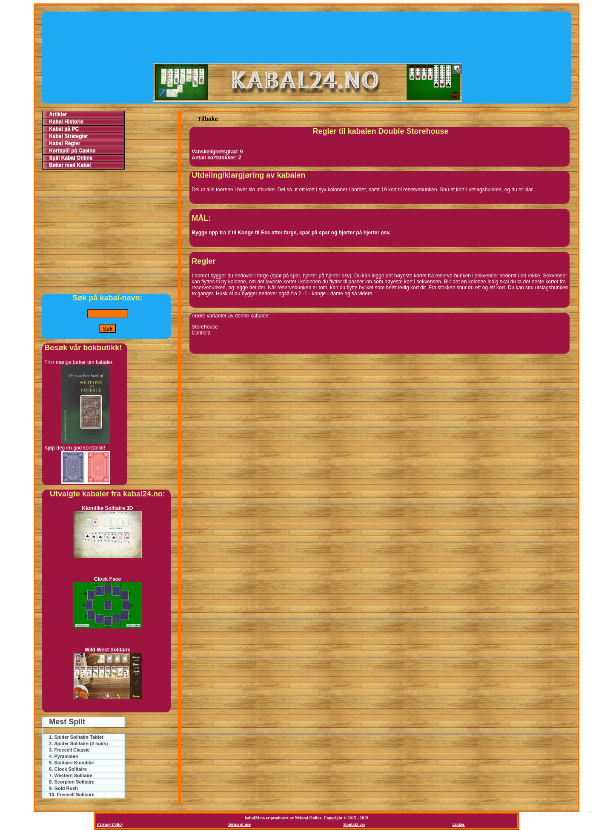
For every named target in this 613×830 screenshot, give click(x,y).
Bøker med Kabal (70, 165)
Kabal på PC (64, 129)
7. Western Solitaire (70, 775)
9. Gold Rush (63, 788)
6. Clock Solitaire (68, 769)
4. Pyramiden (63, 756)
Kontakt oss (354, 824)
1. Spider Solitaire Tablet (76, 737)
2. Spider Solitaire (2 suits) (78, 743)
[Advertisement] (307, 37)
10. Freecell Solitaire (71, 794)
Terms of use (239, 824)
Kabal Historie (66, 122)
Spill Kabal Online (70, 158)
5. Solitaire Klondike (71, 762)
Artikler (58, 115)
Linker (459, 824)
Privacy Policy (110, 824)
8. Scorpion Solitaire (71, 781)
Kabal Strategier (68, 136)
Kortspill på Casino (72, 151)
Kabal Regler (64, 144)
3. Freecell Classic (69, 749)
